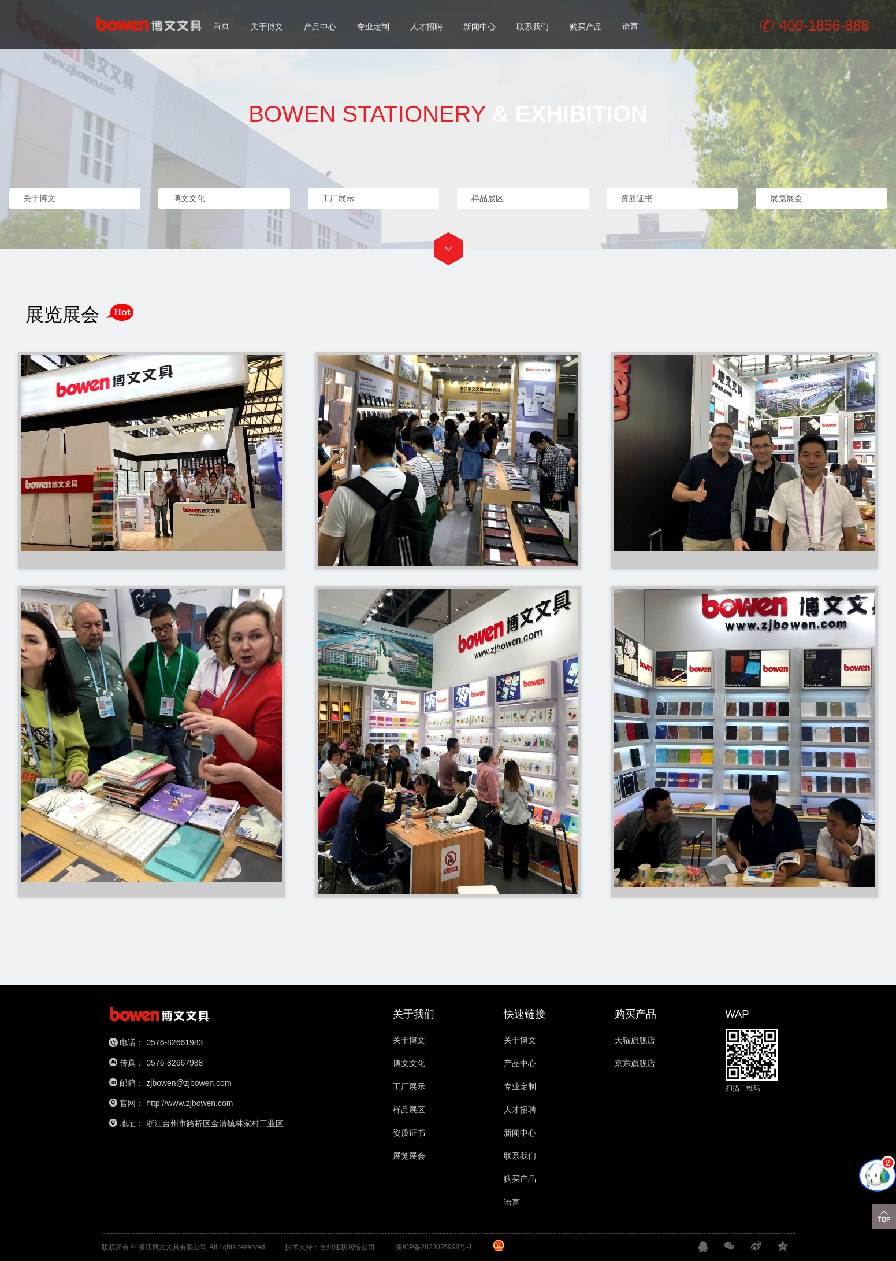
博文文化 (409, 1063)
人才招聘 (426, 25)
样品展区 (409, 1109)
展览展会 (409, 1155)
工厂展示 (409, 1086)
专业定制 (373, 25)
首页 (221, 25)
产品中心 (320, 25)
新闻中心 (479, 25)
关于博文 (267, 25)
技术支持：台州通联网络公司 (330, 1247)
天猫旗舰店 (635, 1040)
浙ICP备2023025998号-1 (433, 1247)
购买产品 (586, 25)
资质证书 (409, 1132)
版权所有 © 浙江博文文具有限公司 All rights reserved (183, 1247)
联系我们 (532, 25)
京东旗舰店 (635, 1063)
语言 (630, 25)
